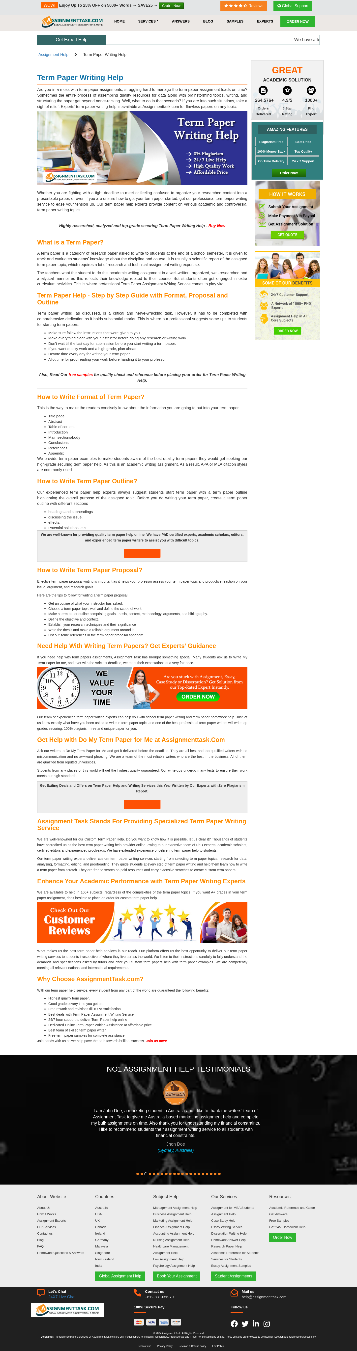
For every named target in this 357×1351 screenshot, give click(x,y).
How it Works (46, 1214)
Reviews (244, 6)
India (98, 1266)
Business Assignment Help (172, 1214)
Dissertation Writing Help (229, 1233)
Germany (101, 1240)
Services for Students (226, 1259)
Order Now (298, 22)
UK (97, 1220)
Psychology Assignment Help (174, 1266)
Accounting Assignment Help (173, 1233)
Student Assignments (233, 1276)
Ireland (100, 1233)
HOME (119, 21)
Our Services (46, 1227)
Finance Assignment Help (171, 1227)
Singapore (102, 1253)
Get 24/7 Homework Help (287, 1227)
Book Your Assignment (177, 1276)
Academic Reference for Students (235, 1253)
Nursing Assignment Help (171, 1240)
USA (98, 1214)
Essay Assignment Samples (231, 1266)
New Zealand (104, 1259)
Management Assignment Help (175, 1208)
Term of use (144, 1346)
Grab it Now (171, 6)
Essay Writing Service (226, 1227)
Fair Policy (218, 1346)
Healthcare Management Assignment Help (170, 1249)
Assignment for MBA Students (232, 1208)
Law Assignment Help (168, 1259)
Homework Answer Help (228, 1240)
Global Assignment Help (120, 1276)
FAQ (40, 1246)
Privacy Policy (165, 1346)
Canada (101, 1227)
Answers (181, 21)
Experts (265, 21)
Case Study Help (223, 1220)
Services (148, 21)
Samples (235, 21)
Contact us (45, 1233)
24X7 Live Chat (61, 1297)
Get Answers (278, 1214)
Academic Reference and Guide (292, 1208)
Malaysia (101, 1246)
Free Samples (279, 1220)
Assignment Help (53, 55)
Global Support (292, 6)
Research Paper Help (226, 1246)
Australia (101, 1208)
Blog (208, 21)
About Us (43, 1208)
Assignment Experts (51, 1220)
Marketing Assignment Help (172, 1220)
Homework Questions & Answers (60, 1253)
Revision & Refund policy (192, 1346)
